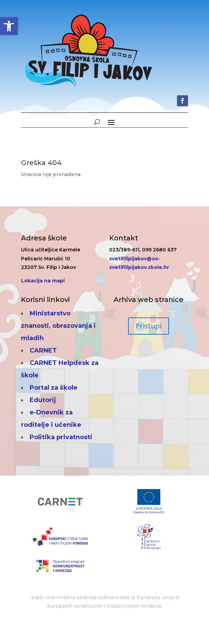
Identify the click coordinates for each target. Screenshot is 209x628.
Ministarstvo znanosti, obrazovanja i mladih (58, 326)
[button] (9, 26)
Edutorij (43, 400)
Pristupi (148, 326)
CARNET (43, 350)
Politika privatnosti (61, 437)
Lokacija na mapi (43, 281)
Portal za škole (53, 387)
